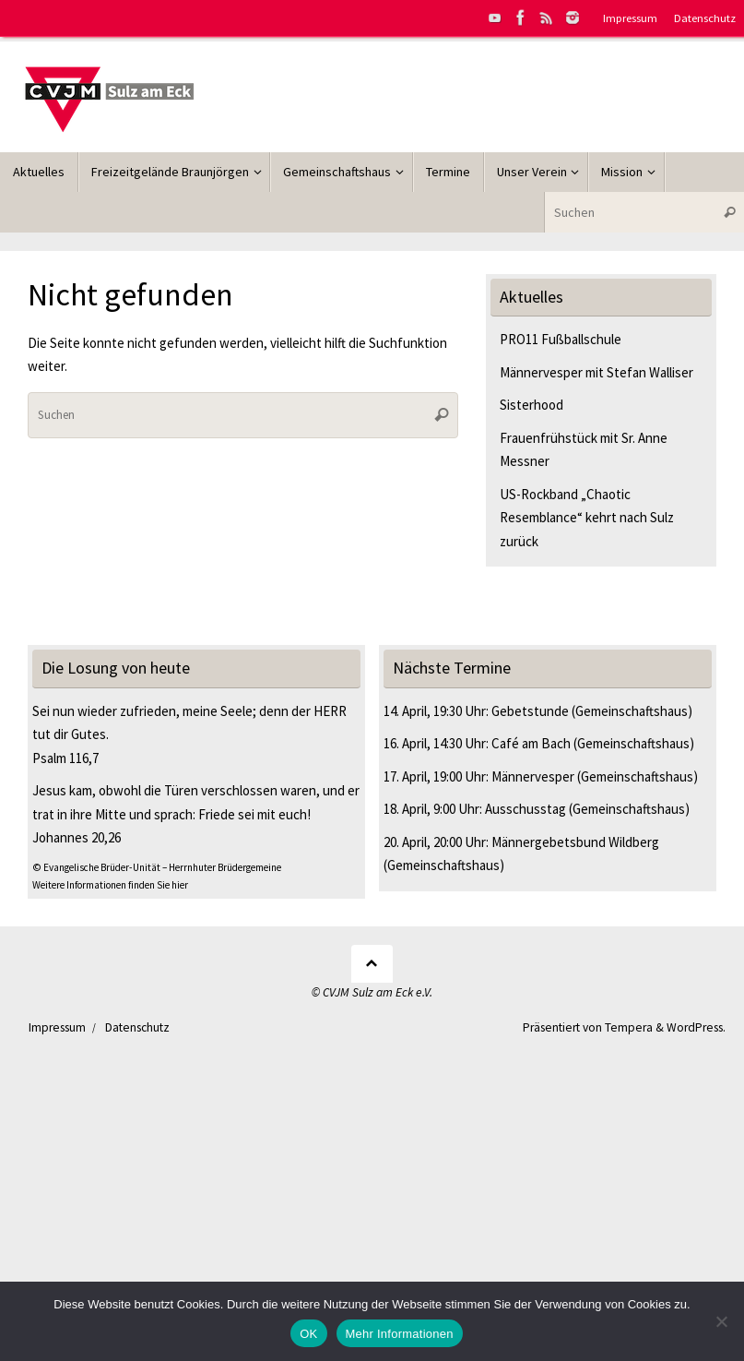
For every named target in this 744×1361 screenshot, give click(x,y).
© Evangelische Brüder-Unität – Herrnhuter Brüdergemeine (156, 867)
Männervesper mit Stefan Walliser (596, 372)
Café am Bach (531, 743)
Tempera (629, 1027)
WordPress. (696, 1027)
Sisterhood (531, 404)
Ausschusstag (525, 809)
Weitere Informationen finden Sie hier (110, 884)
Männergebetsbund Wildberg (575, 842)
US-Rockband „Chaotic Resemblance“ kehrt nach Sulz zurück (587, 517)
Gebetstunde (530, 711)
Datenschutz (705, 17)
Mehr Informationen (400, 1334)
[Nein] (721, 1321)
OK (308, 1334)
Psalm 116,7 (65, 758)
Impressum (630, 17)
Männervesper (532, 776)
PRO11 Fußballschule (560, 339)
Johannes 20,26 (76, 837)
